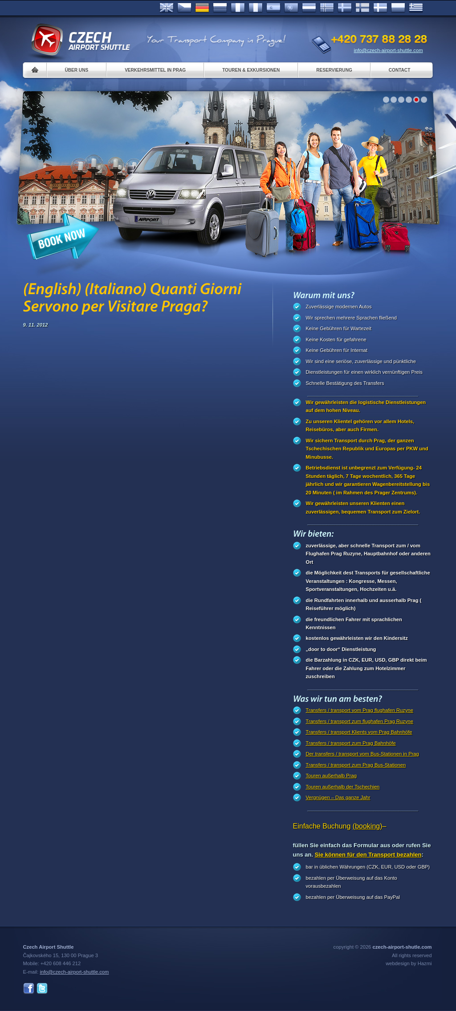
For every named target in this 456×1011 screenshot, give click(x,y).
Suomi (362, 8)
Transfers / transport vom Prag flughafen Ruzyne (359, 710)
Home (35, 70)
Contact (400, 70)
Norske (327, 8)
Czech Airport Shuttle (80, 40)
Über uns (77, 70)
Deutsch (202, 8)
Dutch (309, 8)
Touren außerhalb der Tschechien (343, 786)
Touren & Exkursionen (251, 70)
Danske (380, 8)
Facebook (28, 988)
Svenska (345, 8)
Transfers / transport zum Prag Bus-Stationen (356, 765)
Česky (184, 8)
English (166, 8)
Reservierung (334, 70)
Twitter (42, 988)
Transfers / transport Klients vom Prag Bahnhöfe (359, 732)
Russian (220, 8)
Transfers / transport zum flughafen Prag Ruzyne (359, 721)
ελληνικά (416, 8)
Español (273, 8)
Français (238, 8)
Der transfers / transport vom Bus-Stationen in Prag (362, 753)
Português (291, 8)
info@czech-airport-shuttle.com (388, 50)
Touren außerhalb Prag (331, 775)
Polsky (398, 8)
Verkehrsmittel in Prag (155, 70)
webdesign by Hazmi (409, 963)
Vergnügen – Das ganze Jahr (338, 797)
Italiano (255, 8)
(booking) (368, 826)
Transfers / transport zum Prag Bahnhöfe (351, 743)
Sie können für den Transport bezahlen (368, 854)
